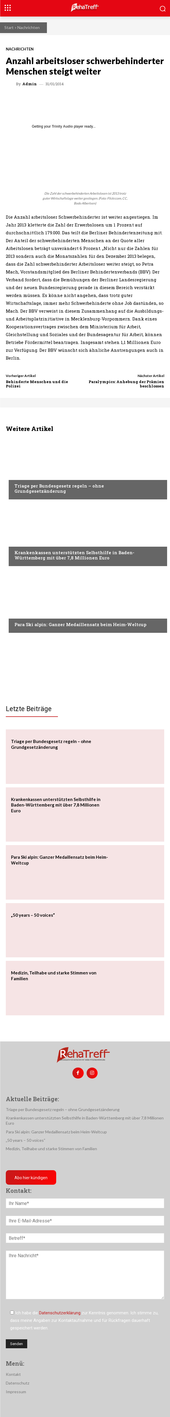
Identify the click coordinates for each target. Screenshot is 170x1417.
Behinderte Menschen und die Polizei (37, 384)
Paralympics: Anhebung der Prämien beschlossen (126, 384)
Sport (20, 613)
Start (9, 27)
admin (29, 84)
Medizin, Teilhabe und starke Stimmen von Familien (51, 1148)
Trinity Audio (62, 126)
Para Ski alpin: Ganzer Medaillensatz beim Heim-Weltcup (80, 624)
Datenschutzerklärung (60, 1312)
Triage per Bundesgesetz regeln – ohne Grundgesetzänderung (59, 488)
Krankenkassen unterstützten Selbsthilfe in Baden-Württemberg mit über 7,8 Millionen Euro (74, 555)
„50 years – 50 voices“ (33, 915)
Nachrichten (28, 27)
